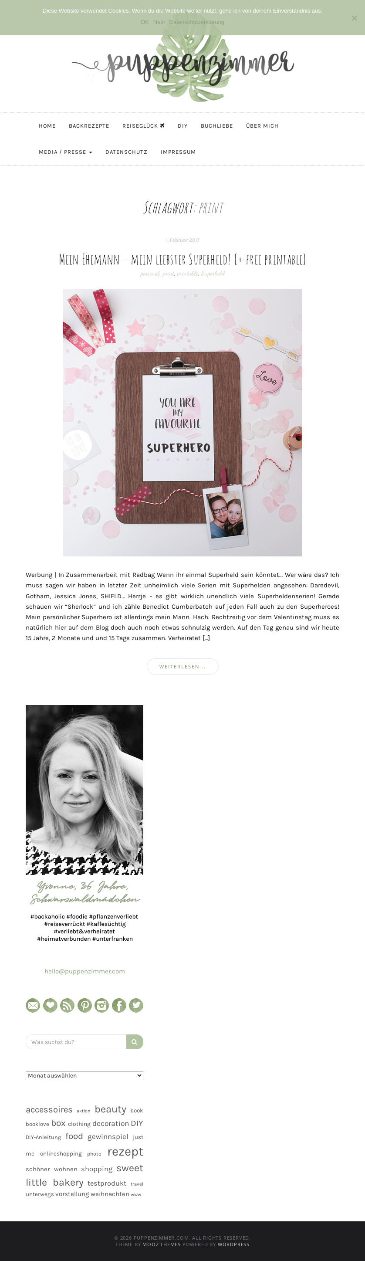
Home (47, 125)
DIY (183, 125)
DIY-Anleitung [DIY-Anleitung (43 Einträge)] (43, 1137)
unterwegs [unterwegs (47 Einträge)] (40, 1194)
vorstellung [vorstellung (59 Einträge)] (72, 1194)
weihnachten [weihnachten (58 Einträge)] (110, 1194)
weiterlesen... (182, 666)
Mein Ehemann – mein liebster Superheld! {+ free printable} (183, 259)
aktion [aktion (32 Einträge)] (83, 1111)
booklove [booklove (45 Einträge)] (37, 1124)
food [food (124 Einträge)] (74, 1136)
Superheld (213, 273)
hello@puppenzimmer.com (84, 971)
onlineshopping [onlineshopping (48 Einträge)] (61, 1153)
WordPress (234, 1244)
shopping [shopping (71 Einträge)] (96, 1169)
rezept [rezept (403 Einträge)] (125, 1151)
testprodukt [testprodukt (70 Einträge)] (107, 1183)
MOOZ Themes (161, 1244)
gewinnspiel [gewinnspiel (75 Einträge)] (108, 1136)
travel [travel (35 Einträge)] (137, 1184)
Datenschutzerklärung (196, 22)
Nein (159, 22)
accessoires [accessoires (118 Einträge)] (49, 1109)
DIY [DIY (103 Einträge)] (137, 1123)
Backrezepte (89, 125)
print (168, 273)
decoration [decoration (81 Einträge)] (110, 1123)
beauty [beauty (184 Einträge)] (110, 1109)
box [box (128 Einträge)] (58, 1123)
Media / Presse (65, 152)
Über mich (262, 125)
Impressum (178, 152)
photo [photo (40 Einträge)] (94, 1154)
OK (145, 22)
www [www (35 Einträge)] (136, 1194)
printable (187, 273)
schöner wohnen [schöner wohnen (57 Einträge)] (52, 1169)
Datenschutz (126, 152)
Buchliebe (217, 125)
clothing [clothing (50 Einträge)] (79, 1124)
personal (150, 273)
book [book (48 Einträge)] (136, 1110)
